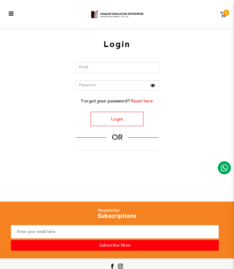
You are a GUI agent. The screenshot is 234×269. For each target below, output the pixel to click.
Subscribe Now (114, 245)
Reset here (142, 101)
